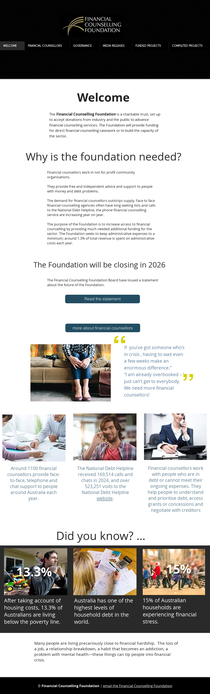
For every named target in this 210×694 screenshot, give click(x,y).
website (105, 498)
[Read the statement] (102, 299)
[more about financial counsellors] (102, 328)
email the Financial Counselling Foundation (137, 685)
